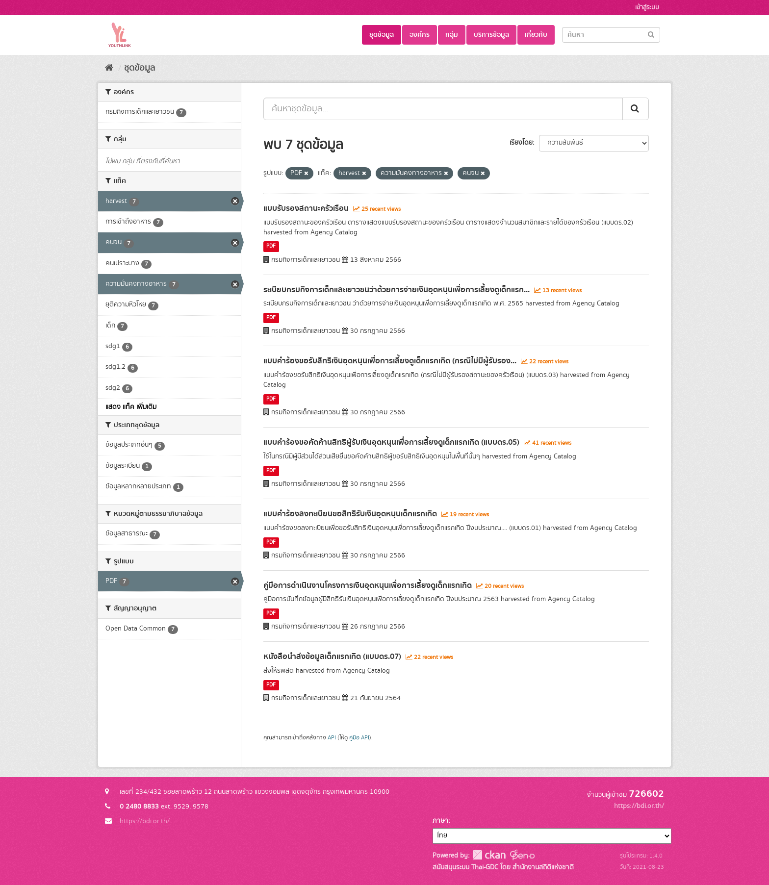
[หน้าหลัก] (109, 68)
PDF (271, 247)
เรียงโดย (521, 143)
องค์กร (420, 34)
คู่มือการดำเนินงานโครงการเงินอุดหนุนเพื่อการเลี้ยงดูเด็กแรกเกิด (367, 585)
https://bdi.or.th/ (145, 821)
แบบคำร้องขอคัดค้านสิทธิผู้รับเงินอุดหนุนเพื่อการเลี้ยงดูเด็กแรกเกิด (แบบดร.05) (391, 442)
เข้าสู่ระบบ (647, 7)
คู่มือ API (359, 737)
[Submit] (651, 34)
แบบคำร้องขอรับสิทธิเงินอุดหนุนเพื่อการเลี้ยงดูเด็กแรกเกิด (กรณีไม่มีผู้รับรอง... (389, 360)
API (332, 737)
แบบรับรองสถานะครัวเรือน (306, 208)
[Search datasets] (611, 35)
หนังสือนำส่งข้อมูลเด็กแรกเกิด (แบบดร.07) (332, 656)
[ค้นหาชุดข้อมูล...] (443, 109)
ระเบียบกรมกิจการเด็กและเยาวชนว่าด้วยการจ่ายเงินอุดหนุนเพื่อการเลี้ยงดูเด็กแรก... (396, 289)
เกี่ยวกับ (536, 34)
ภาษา (440, 821)
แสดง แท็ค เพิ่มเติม (130, 407)
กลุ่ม (451, 34)
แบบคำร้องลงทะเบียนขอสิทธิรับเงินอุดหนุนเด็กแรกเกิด (350, 513)
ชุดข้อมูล (381, 34)
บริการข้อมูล (491, 34)
